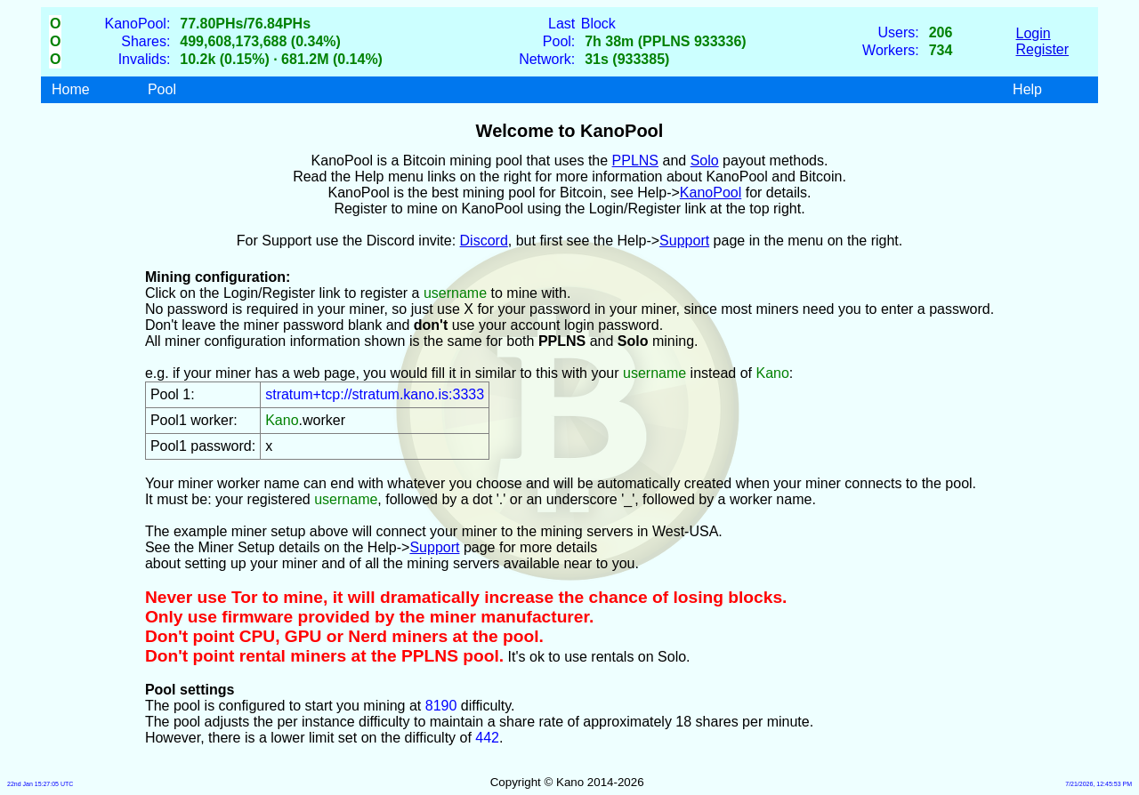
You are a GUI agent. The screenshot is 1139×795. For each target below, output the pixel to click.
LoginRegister (1043, 41)
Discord (484, 240)
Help (1027, 89)
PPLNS (635, 160)
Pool (162, 89)
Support (684, 240)
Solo (705, 160)
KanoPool (710, 192)
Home (71, 89)
